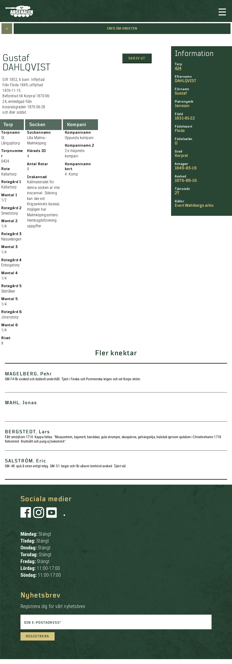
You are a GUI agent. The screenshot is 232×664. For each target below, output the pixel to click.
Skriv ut (136, 58)
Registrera (37, 636)
